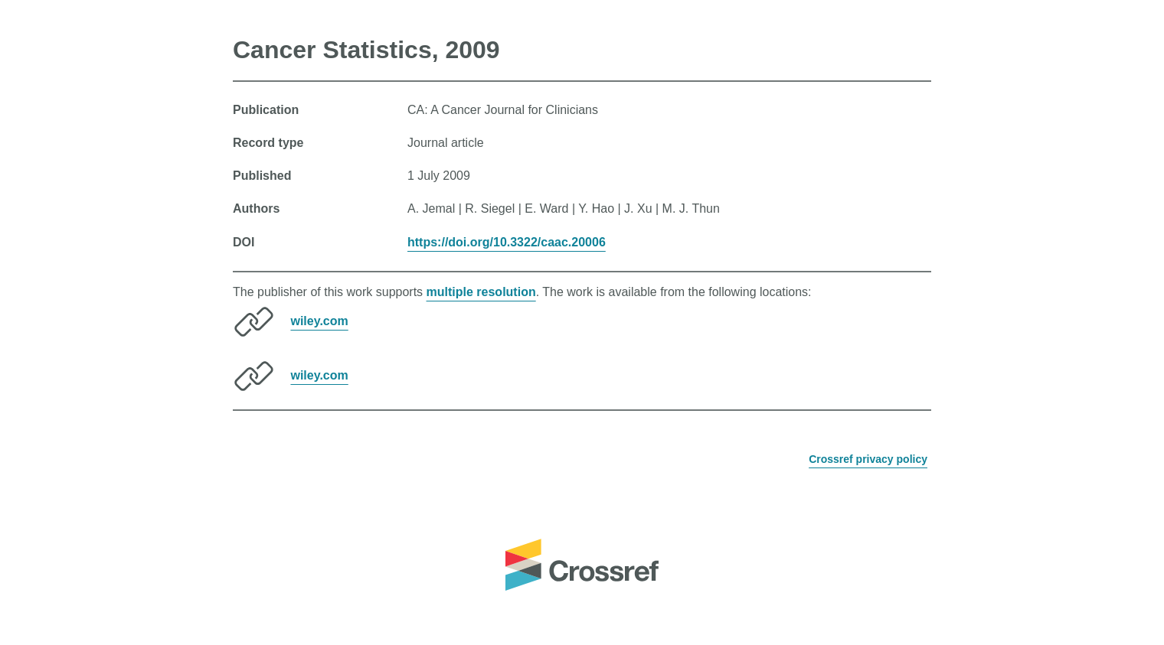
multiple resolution (481, 291)
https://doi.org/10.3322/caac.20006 (506, 242)
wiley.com (319, 320)
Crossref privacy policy (868, 459)
